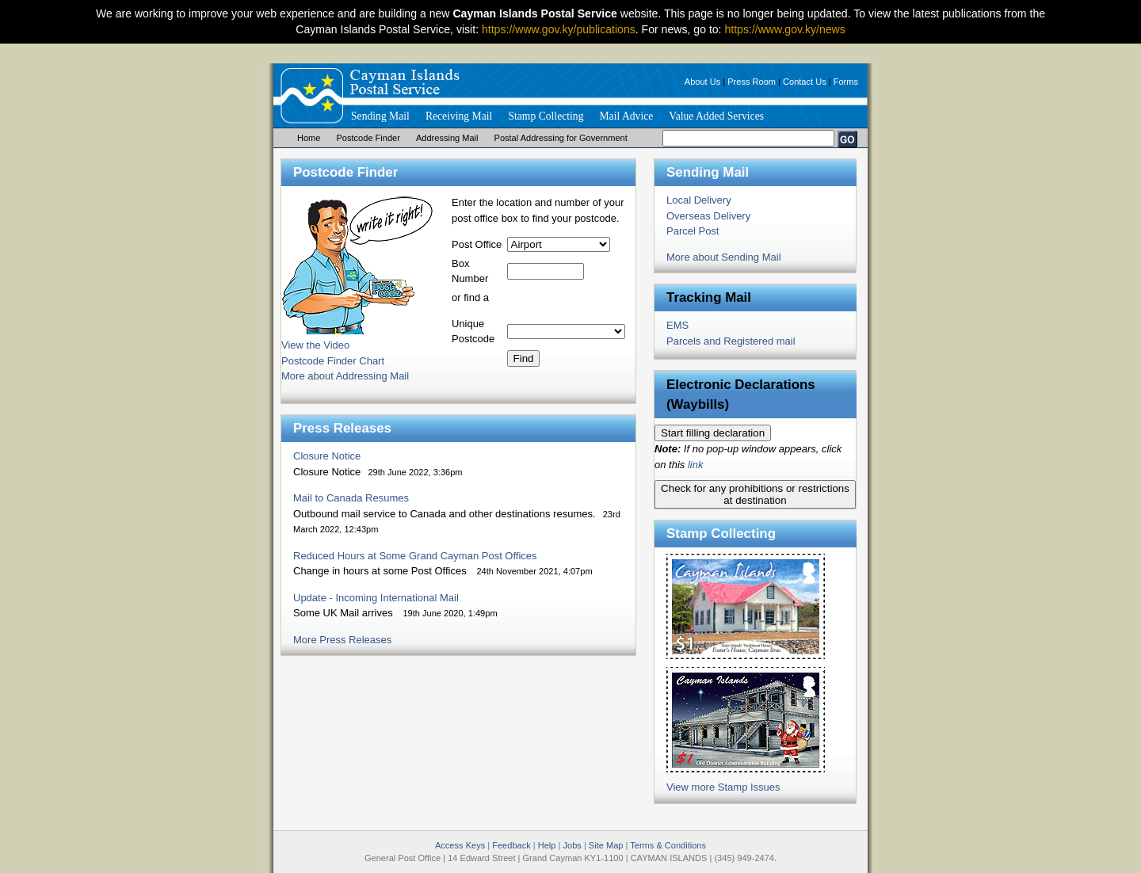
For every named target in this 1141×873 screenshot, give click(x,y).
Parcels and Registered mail (731, 341)
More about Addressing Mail (345, 376)
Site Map (606, 845)
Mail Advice (626, 116)
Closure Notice (327, 456)
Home (308, 138)
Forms (846, 81)
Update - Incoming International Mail (376, 598)
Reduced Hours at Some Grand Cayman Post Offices (415, 556)
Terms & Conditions (668, 845)
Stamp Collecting (545, 116)
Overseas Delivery (708, 216)
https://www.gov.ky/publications (558, 29)
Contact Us (804, 81)
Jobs (572, 845)
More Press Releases (342, 640)
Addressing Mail (447, 138)
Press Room (751, 81)
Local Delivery (698, 200)
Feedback (511, 845)
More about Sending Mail (723, 257)
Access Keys (460, 845)
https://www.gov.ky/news (784, 29)
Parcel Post (692, 231)
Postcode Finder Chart (332, 361)
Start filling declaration (713, 433)
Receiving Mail (458, 116)
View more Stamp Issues (723, 787)
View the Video (315, 345)
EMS (677, 325)
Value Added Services (716, 116)
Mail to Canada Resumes (351, 498)
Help (547, 845)
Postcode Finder (367, 138)
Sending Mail (380, 116)
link (696, 465)
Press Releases (342, 428)
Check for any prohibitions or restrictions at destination (755, 494)
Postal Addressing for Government (561, 138)
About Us (702, 81)
